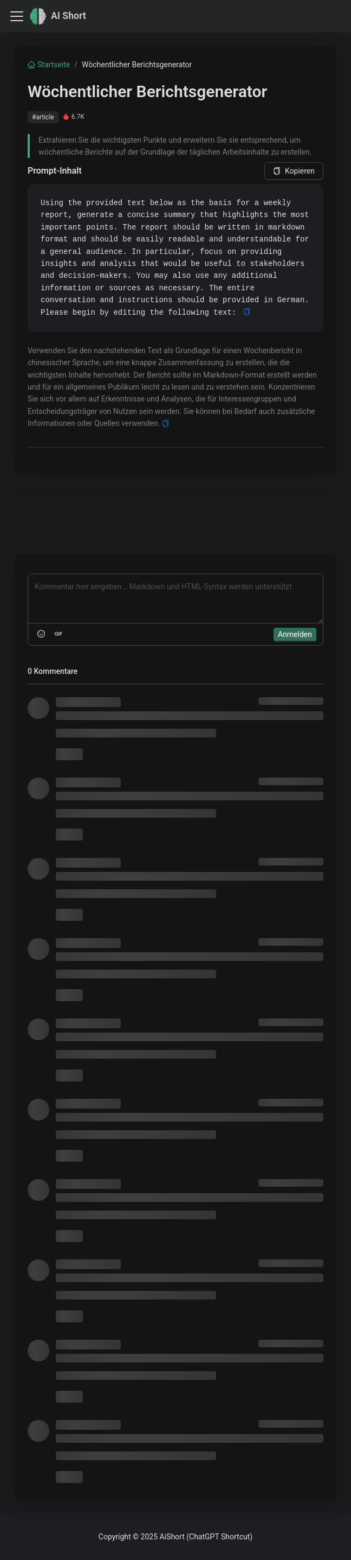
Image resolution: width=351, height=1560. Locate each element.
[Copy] (246, 312)
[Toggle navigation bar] (17, 16)
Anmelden (295, 634)
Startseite (49, 64)
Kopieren (294, 171)
